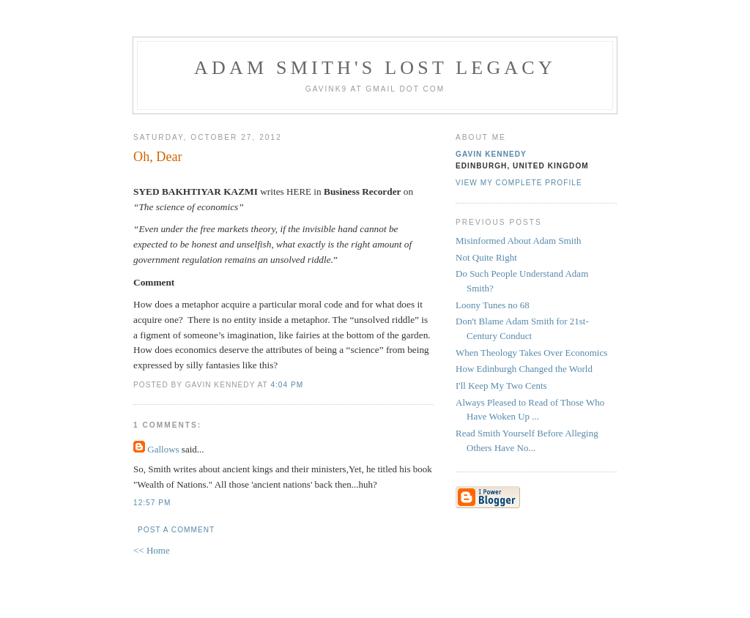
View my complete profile (519, 183)
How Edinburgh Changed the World (524, 368)
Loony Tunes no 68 (493, 304)
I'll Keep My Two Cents (501, 385)
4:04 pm (286, 385)
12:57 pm (152, 503)
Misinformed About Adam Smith (519, 240)
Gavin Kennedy (491, 154)
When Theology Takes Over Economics (531, 352)
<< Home (151, 550)
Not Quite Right (486, 257)
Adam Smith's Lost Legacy (375, 67)
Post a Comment (176, 530)
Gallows (163, 449)
